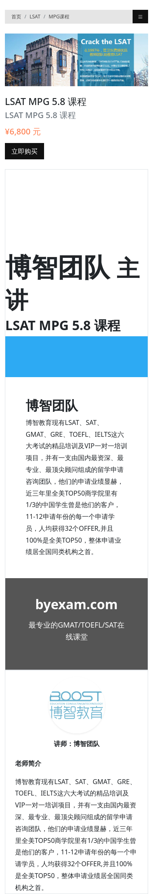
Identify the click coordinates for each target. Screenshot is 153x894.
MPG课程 (59, 16)
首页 (16, 16)
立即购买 (24, 151)
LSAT (34, 16)
